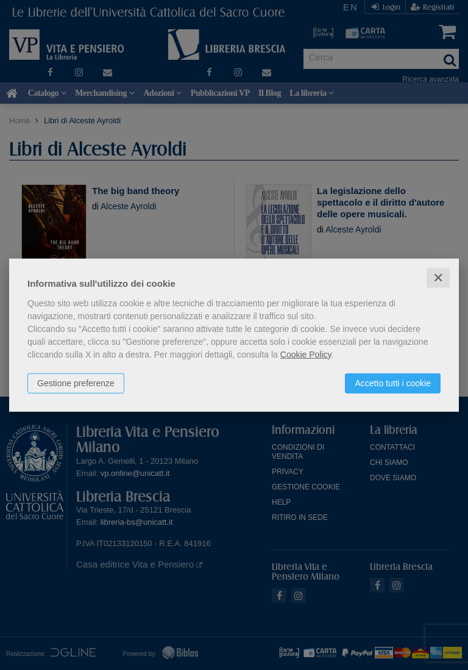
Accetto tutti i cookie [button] (393, 382)
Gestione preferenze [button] (76, 382)
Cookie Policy (306, 354)
